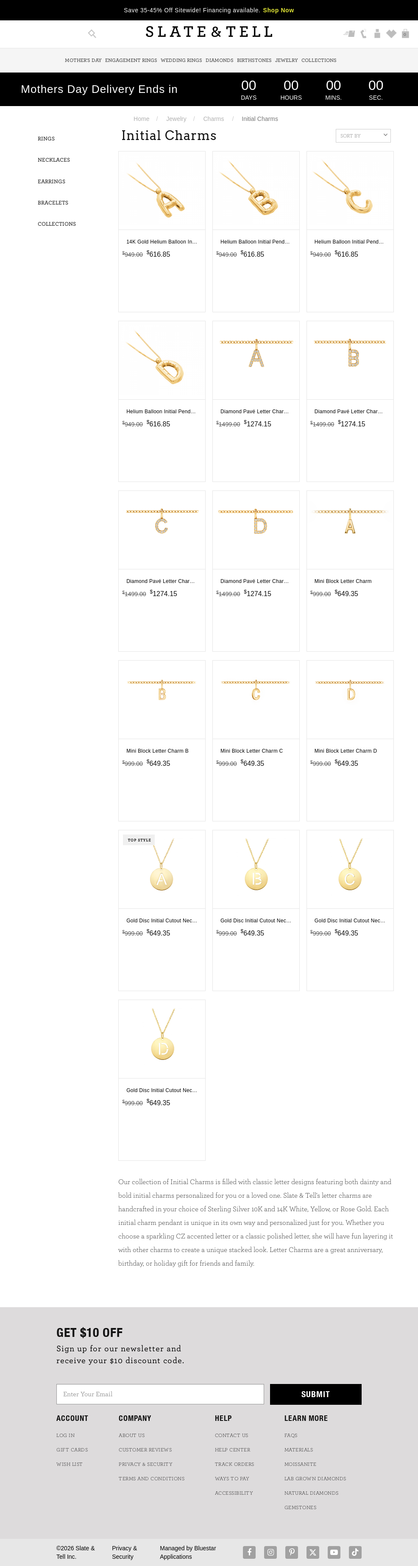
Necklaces (54, 160)
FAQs (291, 1435)
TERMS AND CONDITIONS (151, 1478)
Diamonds (220, 60)
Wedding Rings (181, 60)
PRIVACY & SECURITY (146, 1464)
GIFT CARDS (72, 1449)
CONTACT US (231, 1435)
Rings (46, 139)
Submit (315, 1394)
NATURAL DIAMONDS (311, 1493)
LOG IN (65, 1435)
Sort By (363, 135)
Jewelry (286, 60)
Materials (298, 1449)
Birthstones (254, 60)
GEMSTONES (300, 1507)
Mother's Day (83, 60)
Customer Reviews (145, 1449)
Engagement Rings (131, 60)
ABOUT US (132, 1435)
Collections (319, 60)
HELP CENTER (233, 1449)
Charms (213, 118)
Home (141, 118)
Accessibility (234, 1493)
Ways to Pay (232, 1478)
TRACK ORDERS (234, 1464)
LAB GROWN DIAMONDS (315, 1478)
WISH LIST (69, 1464)
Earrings (51, 182)
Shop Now (278, 10)
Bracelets (53, 203)
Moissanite (300, 1464)
